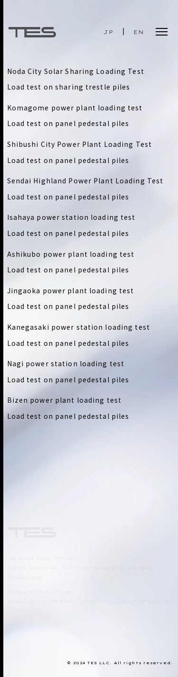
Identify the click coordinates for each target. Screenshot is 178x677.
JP (108, 32)
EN (138, 32)
